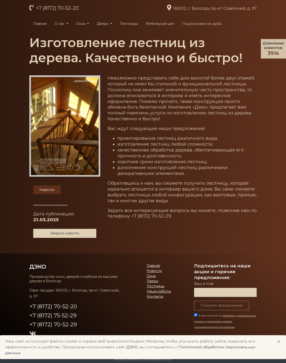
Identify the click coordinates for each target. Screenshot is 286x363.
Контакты (155, 296)
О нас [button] (60, 23)
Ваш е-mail (203, 284)
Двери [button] (103, 23)
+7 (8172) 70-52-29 (53, 324)
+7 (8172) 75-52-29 (53, 315)
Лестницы (129, 23)
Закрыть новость (64, 233)
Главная (40, 23)
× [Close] (279, 342)
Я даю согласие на (225, 321)
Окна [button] (81, 23)
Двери (152, 281)
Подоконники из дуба (201, 23)
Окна (151, 276)
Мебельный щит (160, 23)
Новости (154, 271)
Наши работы (159, 291)
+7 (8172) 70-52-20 (57, 8)
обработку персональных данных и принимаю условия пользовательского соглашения (225, 321)
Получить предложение (221, 305)
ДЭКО (37, 266)
